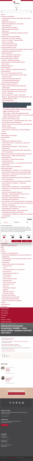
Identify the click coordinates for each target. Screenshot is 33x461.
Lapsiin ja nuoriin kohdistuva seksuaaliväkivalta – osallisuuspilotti (14, 86)
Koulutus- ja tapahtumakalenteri (9, 245)
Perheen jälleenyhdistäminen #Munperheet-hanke (14, 89)
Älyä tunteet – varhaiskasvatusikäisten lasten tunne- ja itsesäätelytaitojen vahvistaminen (15, 194)
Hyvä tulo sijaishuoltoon (8, 100)
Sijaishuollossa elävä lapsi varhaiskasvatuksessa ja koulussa (16, 153)
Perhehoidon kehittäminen (7, 16)
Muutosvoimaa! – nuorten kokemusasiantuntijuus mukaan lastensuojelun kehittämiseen (16, 174)
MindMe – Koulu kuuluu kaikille (10, 102)
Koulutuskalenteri (5, 137)
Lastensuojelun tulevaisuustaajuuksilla (11, 122)
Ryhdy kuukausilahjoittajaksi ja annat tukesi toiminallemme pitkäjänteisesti (17, 255)
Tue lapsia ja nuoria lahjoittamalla (9, 253)
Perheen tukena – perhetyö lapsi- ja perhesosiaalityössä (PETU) (16, 130)
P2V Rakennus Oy (7, 266)
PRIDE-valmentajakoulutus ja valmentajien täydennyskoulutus (13, 24)
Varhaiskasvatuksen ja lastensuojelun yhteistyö (13, 62)
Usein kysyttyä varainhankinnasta (10, 298)
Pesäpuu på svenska (6, 321)
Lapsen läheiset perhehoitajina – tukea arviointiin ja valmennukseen (15, 147)
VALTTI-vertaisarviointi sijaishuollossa (11, 54)
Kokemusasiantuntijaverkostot (9, 43)
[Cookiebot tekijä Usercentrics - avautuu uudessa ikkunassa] (28, 219)
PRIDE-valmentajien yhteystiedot (10, 29)
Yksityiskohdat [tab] (16, 222)
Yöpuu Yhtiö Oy (7, 277)
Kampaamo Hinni (7, 280)
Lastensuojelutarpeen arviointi (8, 47)
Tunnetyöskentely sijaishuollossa (10, 82)
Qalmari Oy (6, 286)
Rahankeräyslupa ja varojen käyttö (10, 297)
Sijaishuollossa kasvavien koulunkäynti (8, 338)
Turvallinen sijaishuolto (6, 53)
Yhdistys (3, 302)
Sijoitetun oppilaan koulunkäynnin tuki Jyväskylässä (10, 344)
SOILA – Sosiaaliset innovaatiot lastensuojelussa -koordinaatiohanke (13, 70)
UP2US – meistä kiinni (7, 93)
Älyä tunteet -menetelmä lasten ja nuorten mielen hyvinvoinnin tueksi (14, 75)
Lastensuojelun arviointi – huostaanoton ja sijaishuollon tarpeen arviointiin (16, 143)
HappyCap (5, 289)
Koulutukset (4, 133)
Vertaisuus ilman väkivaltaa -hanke (11, 118)
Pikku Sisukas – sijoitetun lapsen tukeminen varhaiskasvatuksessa (13, 160)
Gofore (4, 267)
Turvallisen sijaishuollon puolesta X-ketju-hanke (14, 91)
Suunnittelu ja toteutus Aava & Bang (26, 459)
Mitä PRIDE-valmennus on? (9, 22)
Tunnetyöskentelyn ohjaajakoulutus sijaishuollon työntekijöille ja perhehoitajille (17, 215)
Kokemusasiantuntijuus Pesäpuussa (10, 56)
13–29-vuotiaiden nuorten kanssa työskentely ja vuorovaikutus (16, 201)
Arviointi (3, 139)
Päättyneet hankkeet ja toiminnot (9, 84)
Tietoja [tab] (27, 222)
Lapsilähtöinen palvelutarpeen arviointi (11, 51)
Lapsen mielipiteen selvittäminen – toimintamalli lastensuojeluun (14, 183)
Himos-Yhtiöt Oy (7, 271)
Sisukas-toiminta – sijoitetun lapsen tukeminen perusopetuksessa (13, 156)
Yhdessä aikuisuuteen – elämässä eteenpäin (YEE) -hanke (17, 120)
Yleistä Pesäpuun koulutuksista (9, 135)
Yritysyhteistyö (5, 262)
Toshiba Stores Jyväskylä (9, 287)
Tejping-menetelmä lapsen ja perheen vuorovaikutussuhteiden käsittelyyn (11, 79)
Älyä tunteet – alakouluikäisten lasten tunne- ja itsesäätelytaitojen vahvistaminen (13, 198)
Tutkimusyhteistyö (5, 304)
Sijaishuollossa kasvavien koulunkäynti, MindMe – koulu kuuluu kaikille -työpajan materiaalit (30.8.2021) (17, 105)
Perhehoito (3, 217)
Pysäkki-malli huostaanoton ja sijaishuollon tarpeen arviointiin (17, 49)
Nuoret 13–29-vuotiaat (7, 42)
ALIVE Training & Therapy (9, 282)
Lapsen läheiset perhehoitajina (9, 27)
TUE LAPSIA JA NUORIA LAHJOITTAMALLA (16, 393)
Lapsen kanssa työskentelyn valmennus (12, 192)
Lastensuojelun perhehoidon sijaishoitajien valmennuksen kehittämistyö (16, 19)
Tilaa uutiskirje (4, 313)
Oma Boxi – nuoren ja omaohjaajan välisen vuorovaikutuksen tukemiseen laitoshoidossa (17, 204)
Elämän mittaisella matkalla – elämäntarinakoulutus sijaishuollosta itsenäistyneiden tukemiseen (15, 211)
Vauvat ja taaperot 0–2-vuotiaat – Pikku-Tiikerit (13, 95)
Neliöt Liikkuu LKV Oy (8, 284)
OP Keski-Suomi (7, 275)
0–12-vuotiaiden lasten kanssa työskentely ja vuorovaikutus (16, 181)
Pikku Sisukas (5, 64)
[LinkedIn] (7, 356)
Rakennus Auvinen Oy (8, 291)
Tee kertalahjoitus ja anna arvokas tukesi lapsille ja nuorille (17, 258)
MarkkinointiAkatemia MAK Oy (10, 273)
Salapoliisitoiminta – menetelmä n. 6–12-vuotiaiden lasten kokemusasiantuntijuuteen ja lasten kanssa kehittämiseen (16, 171)
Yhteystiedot (4, 315)
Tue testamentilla (6, 260)
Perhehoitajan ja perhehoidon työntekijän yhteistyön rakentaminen (15, 33)
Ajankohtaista (4, 243)
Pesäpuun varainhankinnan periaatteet (11, 300)
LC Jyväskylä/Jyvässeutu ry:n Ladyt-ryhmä (14, 269)
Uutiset (3, 249)
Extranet (3, 317)
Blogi (2, 247)
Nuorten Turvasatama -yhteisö (9, 45)
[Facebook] (2, 356)
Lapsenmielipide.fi (5, 67)
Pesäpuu (16, 2)
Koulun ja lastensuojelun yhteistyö (9, 58)
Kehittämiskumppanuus (7, 65)
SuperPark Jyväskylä (8, 293)
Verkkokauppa (4, 310)
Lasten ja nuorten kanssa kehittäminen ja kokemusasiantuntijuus (11, 167)
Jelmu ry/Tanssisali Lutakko (10, 278)
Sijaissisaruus (5, 31)
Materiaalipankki (5, 308)
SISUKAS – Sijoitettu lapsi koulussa (11, 60)
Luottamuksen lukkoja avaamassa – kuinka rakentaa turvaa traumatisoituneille (14, 341)
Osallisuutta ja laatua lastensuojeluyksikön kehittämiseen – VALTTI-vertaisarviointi (17, 151)
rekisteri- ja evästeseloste (12, 457)
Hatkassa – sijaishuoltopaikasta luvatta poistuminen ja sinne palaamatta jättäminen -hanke (17, 97)
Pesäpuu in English (6, 319)
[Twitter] (5, 356)
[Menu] (16, 8)
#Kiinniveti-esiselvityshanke (9, 127)
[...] (9, 356)
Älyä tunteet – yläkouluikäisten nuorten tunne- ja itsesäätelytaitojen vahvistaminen (14, 207)
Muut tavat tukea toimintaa (8, 295)
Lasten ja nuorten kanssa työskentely (10, 36)
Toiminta (3, 14)
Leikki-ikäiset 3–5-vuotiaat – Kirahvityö (11, 38)
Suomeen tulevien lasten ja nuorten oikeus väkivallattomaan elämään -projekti (17, 125)
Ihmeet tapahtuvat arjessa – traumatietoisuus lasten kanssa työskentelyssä (17, 163)
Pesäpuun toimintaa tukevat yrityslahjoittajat (13, 264)
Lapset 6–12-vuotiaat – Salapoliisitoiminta (12, 40)
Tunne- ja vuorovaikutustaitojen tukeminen (11, 73)
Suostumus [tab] (6, 222)
